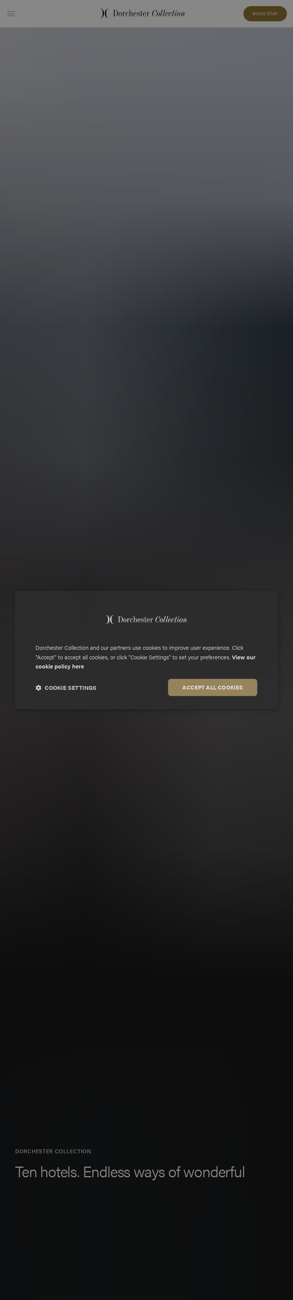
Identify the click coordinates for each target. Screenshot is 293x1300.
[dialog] (146, 650)
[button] (66, 687)
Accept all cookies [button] (212, 687)
